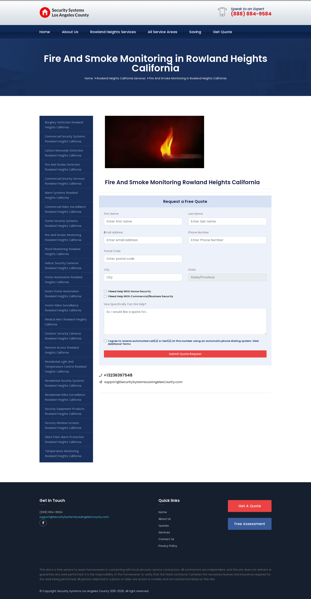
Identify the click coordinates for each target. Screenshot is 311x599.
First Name (111, 214)
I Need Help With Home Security (129, 291)
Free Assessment (249, 523)
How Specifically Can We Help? (125, 304)
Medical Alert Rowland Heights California (66, 321)
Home (44, 31)
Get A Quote (249, 505)
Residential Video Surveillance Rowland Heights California (65, 397)
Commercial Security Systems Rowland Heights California (65, 138)
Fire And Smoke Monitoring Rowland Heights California (63, 237)
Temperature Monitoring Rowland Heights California (63, 453)
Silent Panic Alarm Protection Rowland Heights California (64, 439)
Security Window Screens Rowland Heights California (63, 425)
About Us (70, 31)
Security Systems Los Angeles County (83, 591)
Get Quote (222, 31)
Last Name (195, 214)
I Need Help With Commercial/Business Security (140, 296)
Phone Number (198, 232)
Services (164, 532)
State (192, 270)
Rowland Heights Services (113, 31)
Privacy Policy (167, 546)
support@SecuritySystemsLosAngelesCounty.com (143, 382)
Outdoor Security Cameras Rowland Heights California (63, 335)
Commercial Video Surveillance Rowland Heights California (65, 209)
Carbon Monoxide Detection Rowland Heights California (64, 152)
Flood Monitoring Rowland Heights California (62, 251)
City (106, 270)
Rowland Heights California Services (121, 78)
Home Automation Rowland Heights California (63, 279)
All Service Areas (162, 31)
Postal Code (112, 251)
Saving (195, 31)
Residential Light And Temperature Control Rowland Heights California (65, 366)
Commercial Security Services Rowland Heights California (65, 180)
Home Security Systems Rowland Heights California (63, 223)
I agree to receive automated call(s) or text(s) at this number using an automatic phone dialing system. (183, 342)
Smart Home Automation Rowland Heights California (63, 293)
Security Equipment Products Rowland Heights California (64, 411)
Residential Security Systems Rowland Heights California (64, 383)
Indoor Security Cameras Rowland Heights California (63, 265)
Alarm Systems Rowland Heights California (61, 195)
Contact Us (166, 539)
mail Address (113, 232)
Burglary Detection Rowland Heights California (64, 124)
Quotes (163, 526)
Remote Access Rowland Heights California (62, 349)
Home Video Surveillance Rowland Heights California (63, 307)
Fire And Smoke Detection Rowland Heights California (63, 166)
